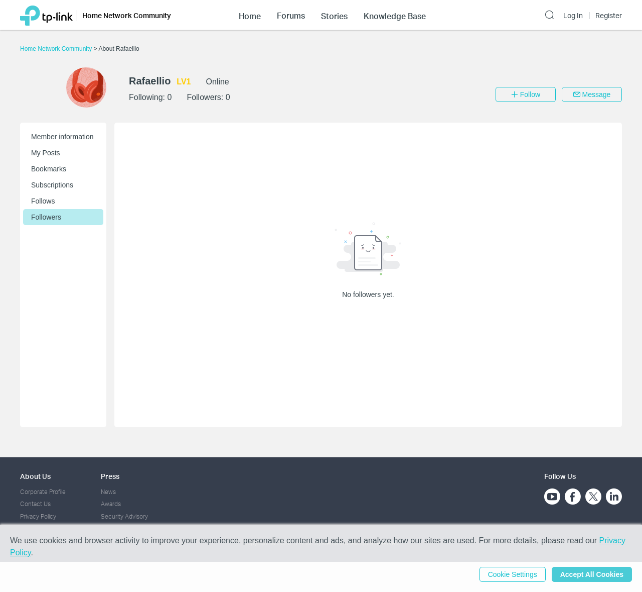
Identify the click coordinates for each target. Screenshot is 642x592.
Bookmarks (48, 169)
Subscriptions (52, 185)
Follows (43, 201)
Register (608, 15)
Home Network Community (57, 48)
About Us (35, 476)
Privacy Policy (38, 516)
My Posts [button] (45, 153)
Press (110, 476)
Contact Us (35, 504)
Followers (46, 217)
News (108, 492)
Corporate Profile (43, 492)
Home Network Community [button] (126, 15)
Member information (62, 137)
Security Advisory (124, 516)
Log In (573, 15)
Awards (111, 504)
